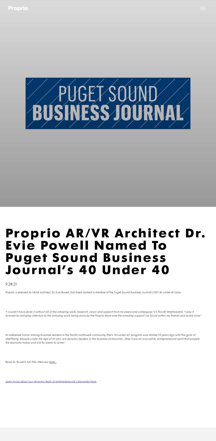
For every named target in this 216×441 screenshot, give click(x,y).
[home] (18, 8)
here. (53, 362)
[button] (203, 8)
